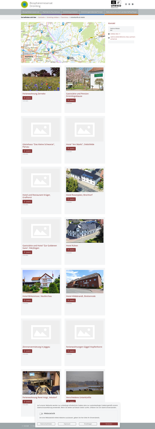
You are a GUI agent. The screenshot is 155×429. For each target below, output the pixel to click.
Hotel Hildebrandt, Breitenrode (81, 296)
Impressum (67, 424)
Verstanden (109, 424)
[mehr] (28, 98)
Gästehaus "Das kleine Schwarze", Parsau (39, 145)
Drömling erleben (53, 17)
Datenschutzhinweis (46, 424)
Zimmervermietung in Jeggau (36, 346)
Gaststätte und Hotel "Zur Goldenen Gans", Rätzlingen (40, 246)
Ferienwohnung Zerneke (34, 93)
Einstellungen (88, 424)
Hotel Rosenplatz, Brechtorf (79, 195)
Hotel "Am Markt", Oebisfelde (80, 144)
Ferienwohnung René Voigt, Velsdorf (40, 397)
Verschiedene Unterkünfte (78, 397)
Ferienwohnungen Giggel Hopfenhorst (84, 346)
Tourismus (64, 17)
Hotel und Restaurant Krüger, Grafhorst (37, 196)
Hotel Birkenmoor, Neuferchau (37, 296)
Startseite (41, 17)
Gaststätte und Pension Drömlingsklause (77, 94)
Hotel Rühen (72, 245)
